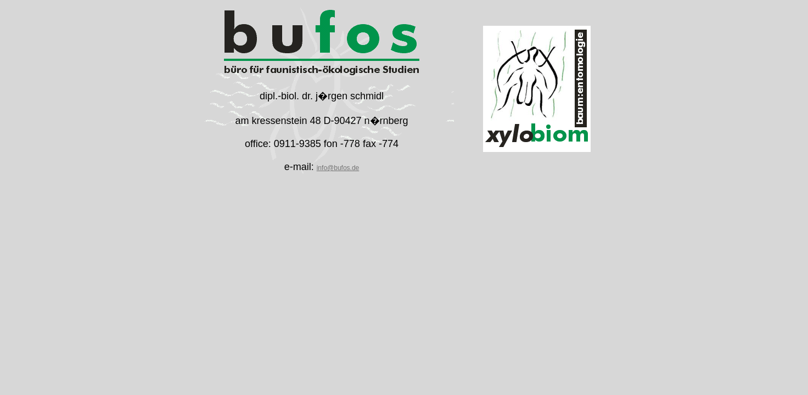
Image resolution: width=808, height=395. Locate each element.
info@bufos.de (338, 168)
